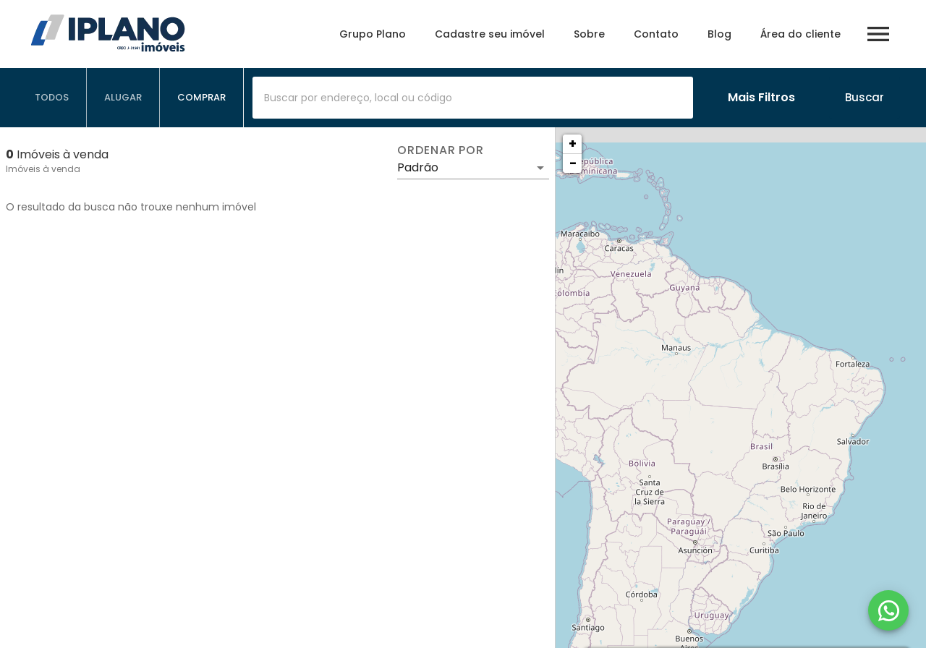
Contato (656, 34)
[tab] (52, 97)
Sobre (589, 34)
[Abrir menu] (878, 34)
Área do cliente (800, 34)
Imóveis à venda (43, 169)
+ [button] (573, 144)
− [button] (573, 163)
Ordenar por (440, 150)
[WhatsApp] (888, 610)
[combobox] (472, 98)
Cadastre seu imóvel (490, 34)
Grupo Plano (372, 34)
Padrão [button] (417, 167)
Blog (719, 34)
